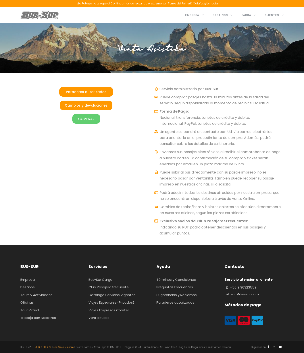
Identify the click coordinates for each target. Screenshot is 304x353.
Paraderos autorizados (175, 302)
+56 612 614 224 (42, 347)
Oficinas (27, 302)
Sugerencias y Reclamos (176, 295)
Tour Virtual (29, 310)
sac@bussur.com (245, 294)
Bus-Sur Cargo (100, 279)
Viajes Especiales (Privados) (111, 302)
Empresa (192, 15)
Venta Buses (99, 317)
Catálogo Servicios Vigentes (112, 295)
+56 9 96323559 (243, 287)
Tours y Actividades (36, 295)
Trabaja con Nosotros (38, 317)
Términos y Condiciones (176, 279)
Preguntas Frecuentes (174, 287)
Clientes (272, 15)
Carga (246, 15)
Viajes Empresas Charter (109, 310)
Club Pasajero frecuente (109, 287)
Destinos (220, 15)
